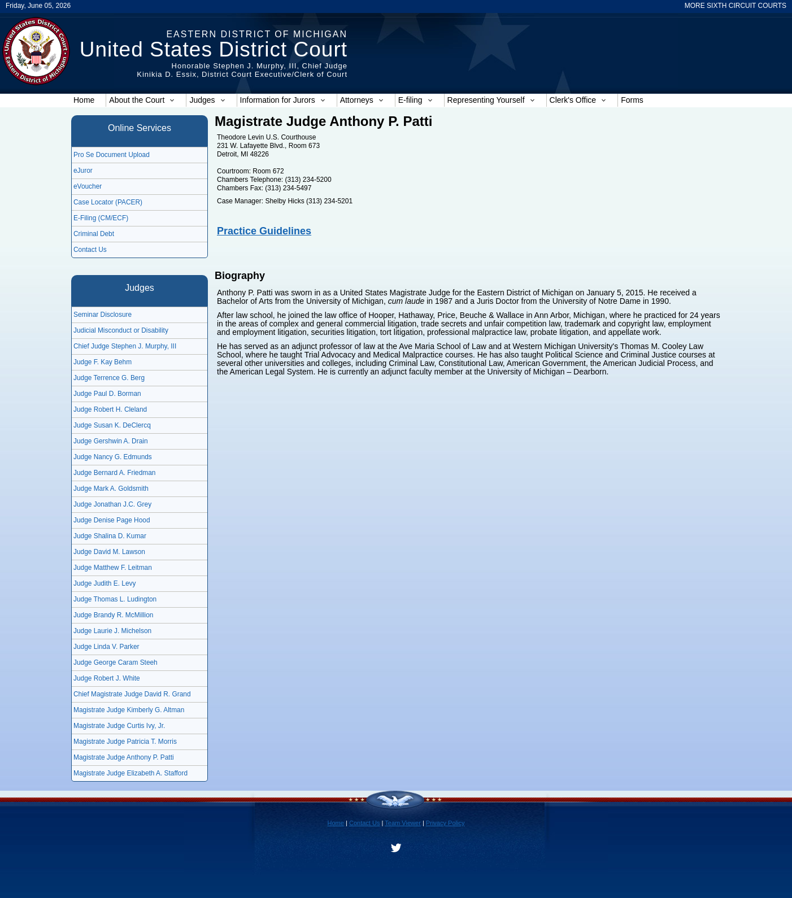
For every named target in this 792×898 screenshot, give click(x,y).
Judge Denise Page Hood (111, 520)
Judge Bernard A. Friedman (114, 473)
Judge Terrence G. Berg (109, 378)
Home (83, 99)
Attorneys (362, 99)
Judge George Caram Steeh (115, 662)
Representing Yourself (491, 99)
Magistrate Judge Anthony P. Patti (123, 757)
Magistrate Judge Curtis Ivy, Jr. (119, 726)
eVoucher (87, 186)
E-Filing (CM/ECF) (100, 218)
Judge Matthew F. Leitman (112, 568)
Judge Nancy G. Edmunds (112, 457)
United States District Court (213, 49)
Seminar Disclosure (102, 315)
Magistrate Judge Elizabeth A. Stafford (130, 773)
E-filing (415, 99)
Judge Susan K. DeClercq (112, 425)
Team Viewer (403, 822)
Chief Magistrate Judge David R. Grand (132, 694)
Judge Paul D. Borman (107, 394)
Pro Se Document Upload (111, 155)
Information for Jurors (282, 99)
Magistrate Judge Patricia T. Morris (125, 742)
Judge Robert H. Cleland (110, 409)
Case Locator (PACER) (107, 202)
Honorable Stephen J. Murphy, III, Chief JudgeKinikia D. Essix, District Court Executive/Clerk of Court (242, 70)
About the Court (142, 99)
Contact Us (90, 250)
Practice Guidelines (264, 231)
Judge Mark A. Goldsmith (111, 488)
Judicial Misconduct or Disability (120, 330)
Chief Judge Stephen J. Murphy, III (124, 346)
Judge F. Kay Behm (102, 362)
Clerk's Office (578, 99)
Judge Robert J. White (106, 678)
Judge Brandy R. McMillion (113, 615)
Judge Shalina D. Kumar (109, 536)
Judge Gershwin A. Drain (110, 441)
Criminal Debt (93, 234)
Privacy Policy (445, 822)
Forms (632, 99)
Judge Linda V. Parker (106, 647)
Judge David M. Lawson (109, 552)
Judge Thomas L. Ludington (114, 599)
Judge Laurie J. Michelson (112, 631)
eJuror (83, 171)
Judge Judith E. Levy (104, 583)
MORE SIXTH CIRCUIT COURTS (735, 6)
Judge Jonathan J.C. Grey (112, 504)
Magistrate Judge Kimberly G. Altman (128, 710)
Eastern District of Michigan (256, 34)
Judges (207, 99)
